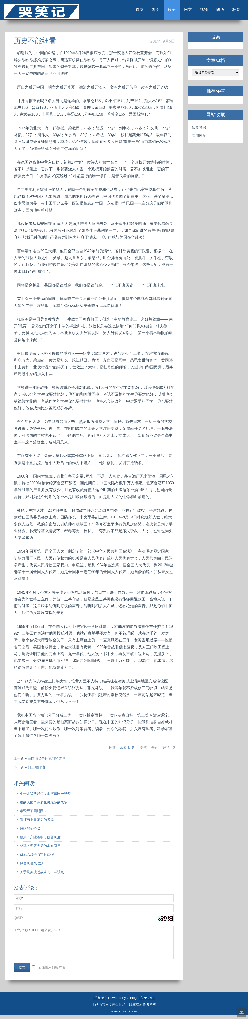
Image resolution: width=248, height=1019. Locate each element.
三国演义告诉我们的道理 (47, 762)
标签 (232, 11)
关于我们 (147, 1001)
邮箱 (19, 911)
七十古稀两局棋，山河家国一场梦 (46, 797)
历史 (130, 750)
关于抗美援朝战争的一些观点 (43, 875)
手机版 (99, 1001)
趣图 (140, 11)
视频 (195, 11)
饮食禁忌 (198, 131)
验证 (19, 921)
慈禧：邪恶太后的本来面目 (41, 849)
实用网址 (198, 139)
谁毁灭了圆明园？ (34, 814)
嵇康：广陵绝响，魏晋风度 (41, 840)
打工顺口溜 (37, 770)
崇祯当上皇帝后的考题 (38, 823)
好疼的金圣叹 (31, 832)
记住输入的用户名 (52, 971)
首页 (122, 11)
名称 (19, 901)
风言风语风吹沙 (33, 867)
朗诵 (214, 11)
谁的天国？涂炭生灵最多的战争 (44, 806)
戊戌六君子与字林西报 (38, 858)
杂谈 (122, 750)
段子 (159, 11)
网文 (177, 11)
